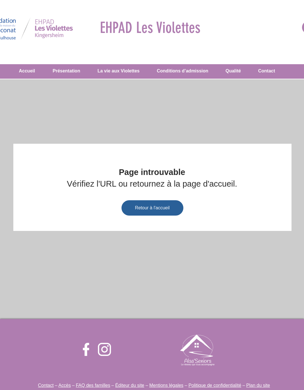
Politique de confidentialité (214, 385)
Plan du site (258, 385)
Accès (64, 385)
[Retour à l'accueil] (152, 208)
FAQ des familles (93, 385)
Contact (46, 385)
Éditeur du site (129, 385)
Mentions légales (166, 385)
